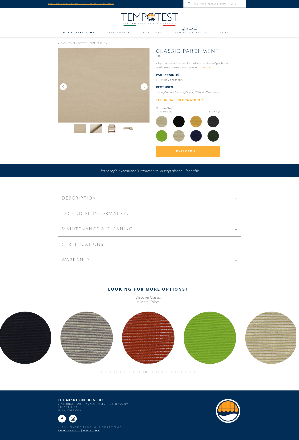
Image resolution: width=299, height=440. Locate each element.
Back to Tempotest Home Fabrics (82, 43)
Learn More (205, 67)
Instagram (73, 419)
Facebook (62, 419)
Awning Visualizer (191, 32)
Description (151, 199)
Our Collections (79, 32)
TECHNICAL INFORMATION (179, 100)
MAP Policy (91, 430)
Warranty (151, 261)
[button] (63, 86)
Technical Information (151, 215)
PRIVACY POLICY (69, 430)
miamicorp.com (70, 410)
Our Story (152, 32)
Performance (118, 32)
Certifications (151, 245)
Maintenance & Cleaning (151, 230)
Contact (227, 32)
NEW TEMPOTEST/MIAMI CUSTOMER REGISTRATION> (81, 3)
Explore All (188, 151)
